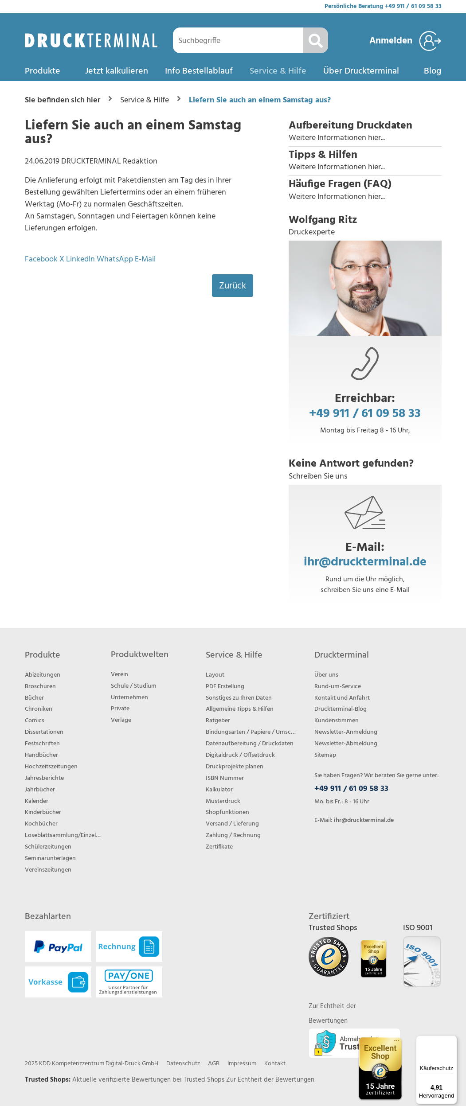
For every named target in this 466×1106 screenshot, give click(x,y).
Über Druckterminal (361, 71)
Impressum (241, 1064)
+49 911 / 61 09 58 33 (413, 6)
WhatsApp (115, 259)
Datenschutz (183, 1064)
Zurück (232, 286)
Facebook (41, 259)
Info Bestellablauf (199, 71)
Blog (432, 71)
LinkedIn (80, 259)
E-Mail (145, 259)
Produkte (42, 71)
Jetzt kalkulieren (116, 71)
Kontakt (275, 1064)
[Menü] (451, 1041)
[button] (365, 132)
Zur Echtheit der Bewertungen (270, 1080)
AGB (213, 1064)
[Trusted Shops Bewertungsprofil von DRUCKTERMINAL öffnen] (380, 1068)
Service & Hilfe (278, 71)
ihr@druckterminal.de (365, 562)
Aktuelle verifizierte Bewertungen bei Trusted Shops (149, 1080)
